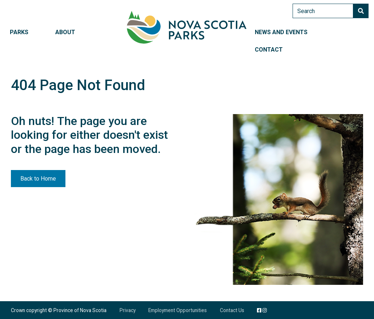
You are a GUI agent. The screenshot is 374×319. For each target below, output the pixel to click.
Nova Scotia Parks (187, 27)
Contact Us (232, 310)
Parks (19, 32)
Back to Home (38, 178)
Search (361, 11)
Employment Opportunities (177, 310)
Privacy (128, 310)
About (65, 32)
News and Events (281, 32)
